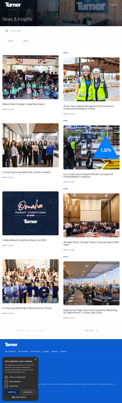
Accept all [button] (12, 392)
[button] (20, 397)
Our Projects (36, 351)
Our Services (23, 351)
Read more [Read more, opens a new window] (21, 372)
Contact (63, 351)
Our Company (10, 351)
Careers (54, 351)
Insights (46, 351)
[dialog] (20, 379)
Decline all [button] (28, 392)
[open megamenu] (89, 4)
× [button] (35, 359)
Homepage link (11, 344)
